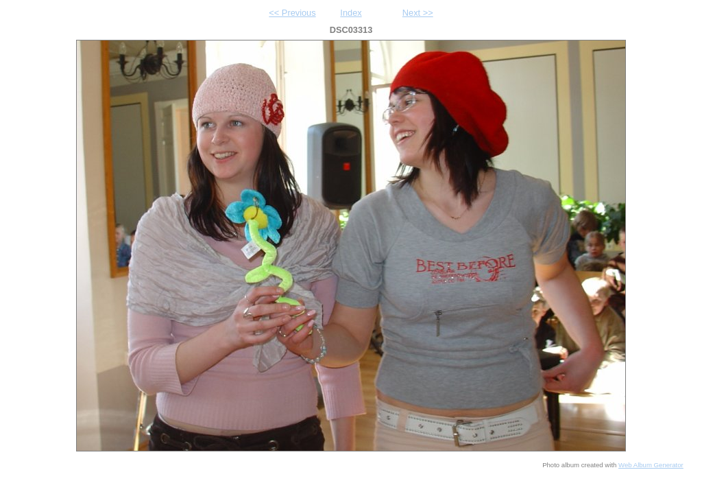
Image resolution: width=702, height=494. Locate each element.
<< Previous (292, 13)
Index (350, 13)
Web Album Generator (650, 465)
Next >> (417, 13)
